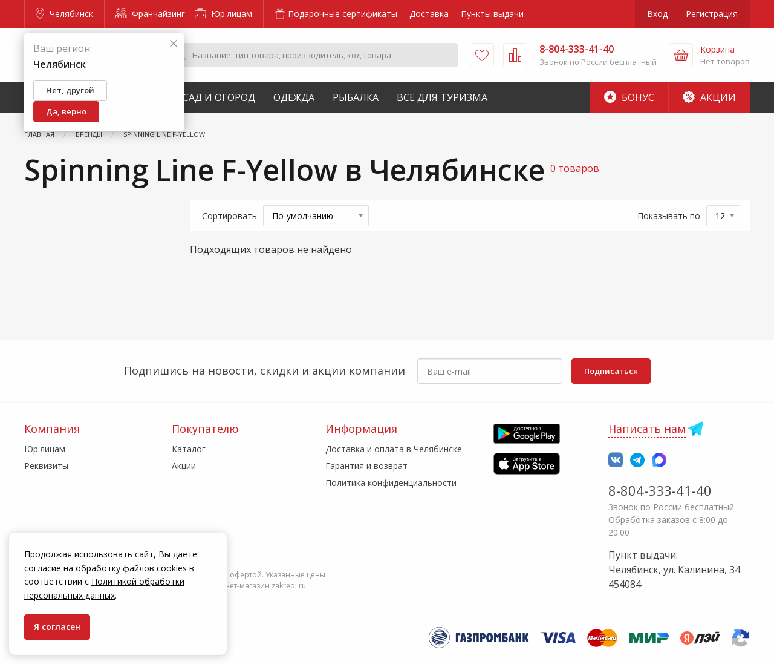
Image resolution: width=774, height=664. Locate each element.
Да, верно (66, 111)
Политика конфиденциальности (391, 482)
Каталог (189, 449)
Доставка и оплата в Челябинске (393, 449)
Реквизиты (46, 466)
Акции (709, 97)
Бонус (629, 97)
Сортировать (229, 216)
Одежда (293, 97)
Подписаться (611, 371)
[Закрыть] (173, 44)
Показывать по (668, 216)
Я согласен (57, 627)
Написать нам (647, 428)
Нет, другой (70, 90)
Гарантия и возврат (366, 466)
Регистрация (712, 13)
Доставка (429, 13)
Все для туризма (442, 97)
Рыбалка (356, 97)
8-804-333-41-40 (660, 490)
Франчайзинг (150, 13)
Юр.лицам (223, 13)
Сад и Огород (219, 97)
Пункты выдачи (492, 13)
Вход (657, 13)
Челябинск (64, 13)
